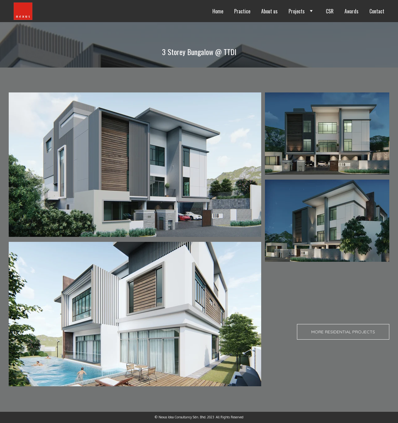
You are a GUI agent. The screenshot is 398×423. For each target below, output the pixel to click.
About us (269, 11)
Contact (376, 11)
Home (217, 11)
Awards (352, 11)
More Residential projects (343, 332)
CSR (330, 11)
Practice (242, 11)
